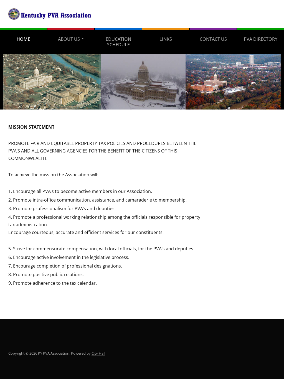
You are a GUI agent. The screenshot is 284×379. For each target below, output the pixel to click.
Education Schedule (118, 42)
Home (23, 39)
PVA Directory (260, 39)
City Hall (98, 353)
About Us (69, 39)
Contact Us (213, 39)
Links (165, 39)
